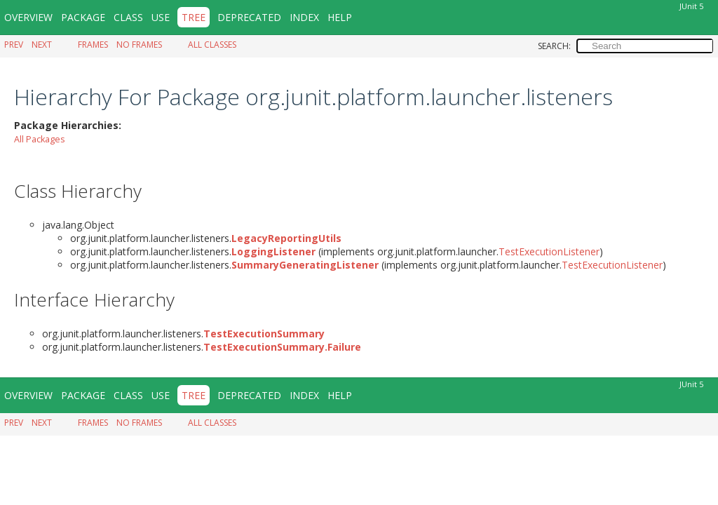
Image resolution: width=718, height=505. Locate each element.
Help (339, 17)
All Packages (39, 138)
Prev (13, 44)
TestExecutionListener (549, 250)
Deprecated (249, 17)
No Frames (139, 44)
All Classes (212, 44)
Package (83, 17)
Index (304, 17)
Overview (28, 17)
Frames (93, 44)
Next (42, 44)
